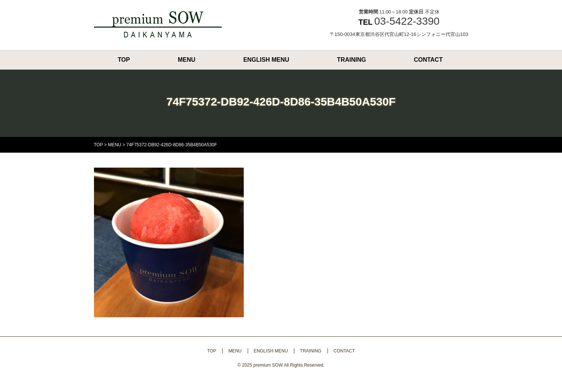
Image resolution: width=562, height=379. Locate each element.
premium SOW (268, 365)
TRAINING (351, 59)
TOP (124, 59)
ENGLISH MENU (266, 59)
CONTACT (428, 59)
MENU (186, 59)
